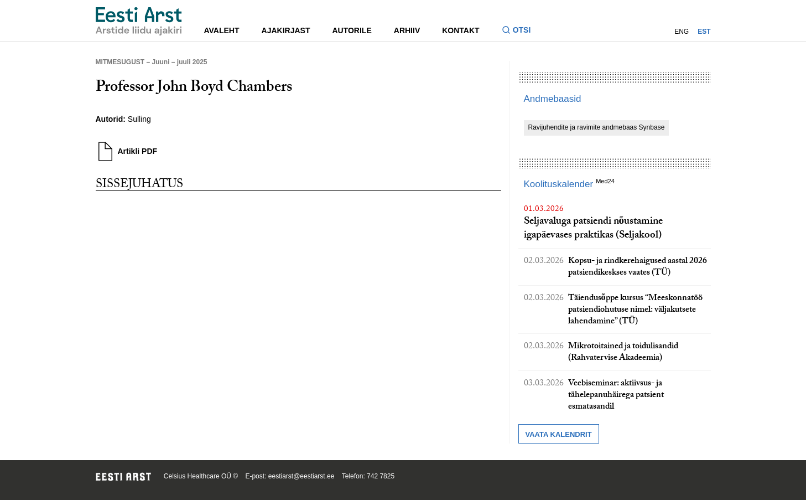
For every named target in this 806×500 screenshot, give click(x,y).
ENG (681, 31)
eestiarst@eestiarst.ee (301, 476)
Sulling (139, 119)
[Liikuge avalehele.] (139, 21)
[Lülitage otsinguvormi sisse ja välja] (521, 31)
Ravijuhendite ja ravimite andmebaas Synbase (596, 127)
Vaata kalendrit (559, 434)
